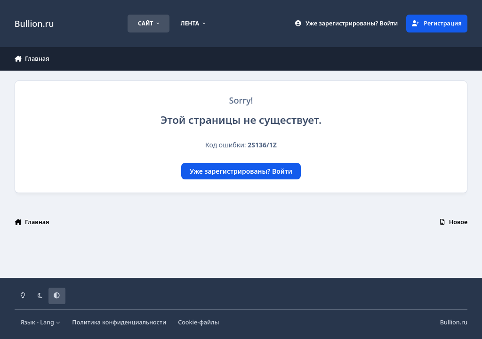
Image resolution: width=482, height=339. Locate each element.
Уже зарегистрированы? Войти (241, 171)
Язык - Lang (40, 322)
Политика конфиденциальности (119, 322)
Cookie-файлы (198, 322)
